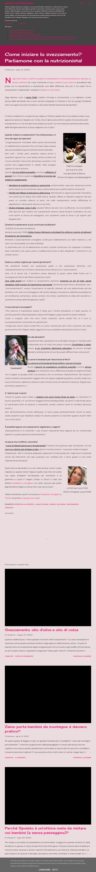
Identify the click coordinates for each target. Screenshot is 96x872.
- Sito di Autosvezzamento (21, 32)
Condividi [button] (9, 507)
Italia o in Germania (51, 90)
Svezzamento (73, 504)
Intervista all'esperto (24, 504)
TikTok (8, 498)
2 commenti (20, 757)
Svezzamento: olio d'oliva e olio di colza (41, 630)
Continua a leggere (82, 656)
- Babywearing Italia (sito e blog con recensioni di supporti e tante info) (41, 39)
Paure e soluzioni (58, 504)
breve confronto (19, 82)
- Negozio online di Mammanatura (24, 35)
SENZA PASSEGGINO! (19, 3)
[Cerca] (81, 3)
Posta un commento (24, 656)
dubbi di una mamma (65, 82)
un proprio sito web (30, 498)
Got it (55, 870)
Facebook (8, 23)
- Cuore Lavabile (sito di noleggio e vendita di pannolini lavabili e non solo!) (43, 37)
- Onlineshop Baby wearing (21, 30)
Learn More (44, 870)
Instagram (21, 23)
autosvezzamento (71, 79)
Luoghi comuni (42, 504)
